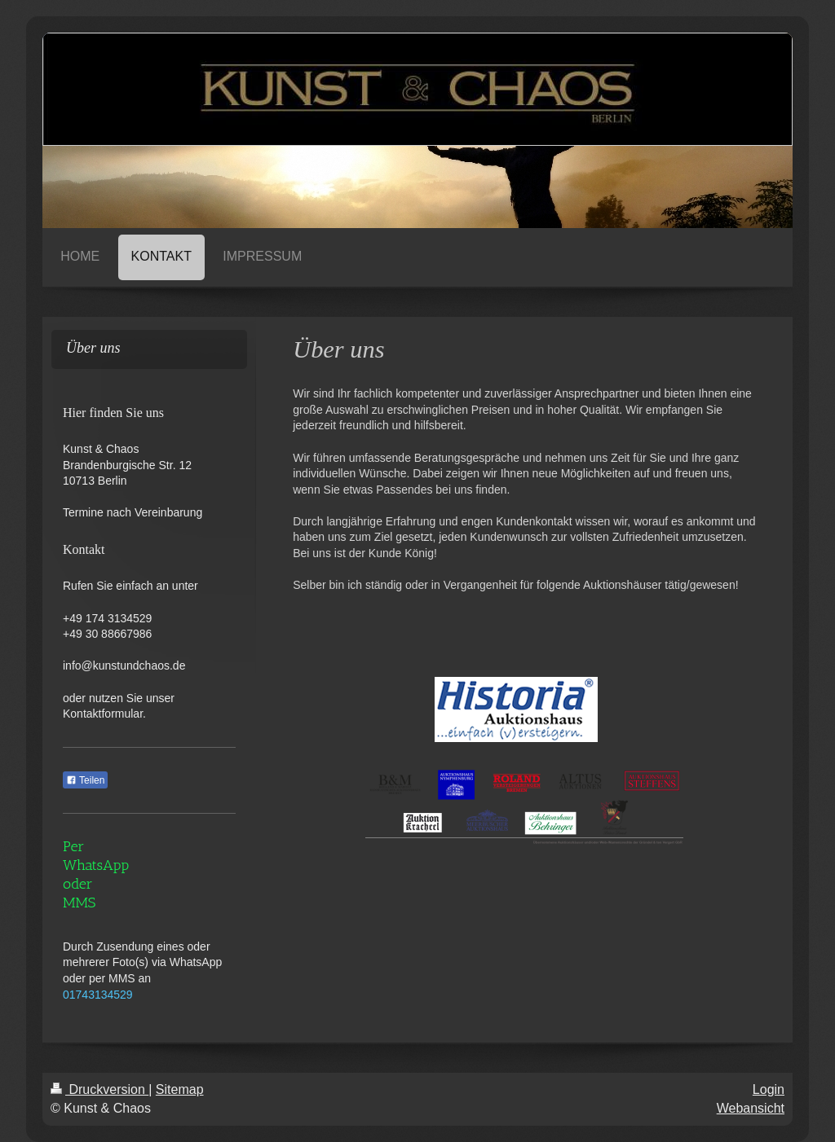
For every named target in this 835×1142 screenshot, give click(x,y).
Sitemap (180, 1089)
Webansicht (750, 1108)
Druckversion (99, 1089)
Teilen (85, 780)
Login (768, 1089)
